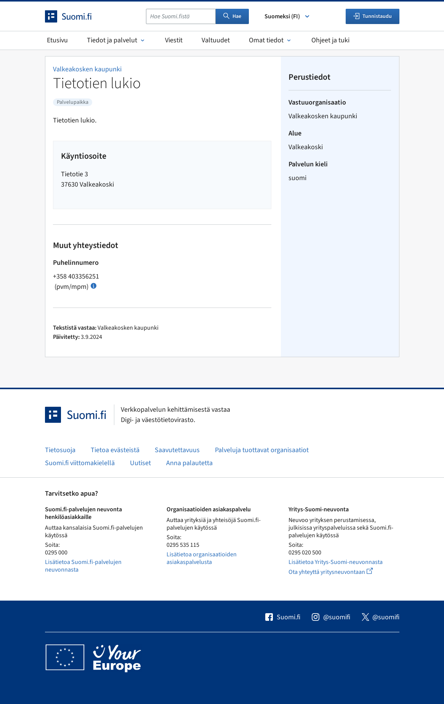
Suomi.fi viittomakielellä (80, 463)
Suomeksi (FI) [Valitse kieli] (287, 16)
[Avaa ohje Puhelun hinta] (93, 285)
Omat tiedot (270, 40)
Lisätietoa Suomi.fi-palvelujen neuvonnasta (83, 566)
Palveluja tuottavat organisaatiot (262, 450)
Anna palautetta (189, 463)
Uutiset (140, 463)
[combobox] (181, 16)
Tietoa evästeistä (115, 450)
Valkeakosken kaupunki (87, 69)
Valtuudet (216, 40)
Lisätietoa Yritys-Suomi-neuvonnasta (336, 562)
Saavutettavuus (177, 450)
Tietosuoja (60, 450)
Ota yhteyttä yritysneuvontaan (339, 572)
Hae (232, 16)
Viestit (174, 40)
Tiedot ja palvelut (116, 40)
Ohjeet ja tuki (330, 40)
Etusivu (57, 40)
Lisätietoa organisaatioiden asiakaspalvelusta (202, 558)
